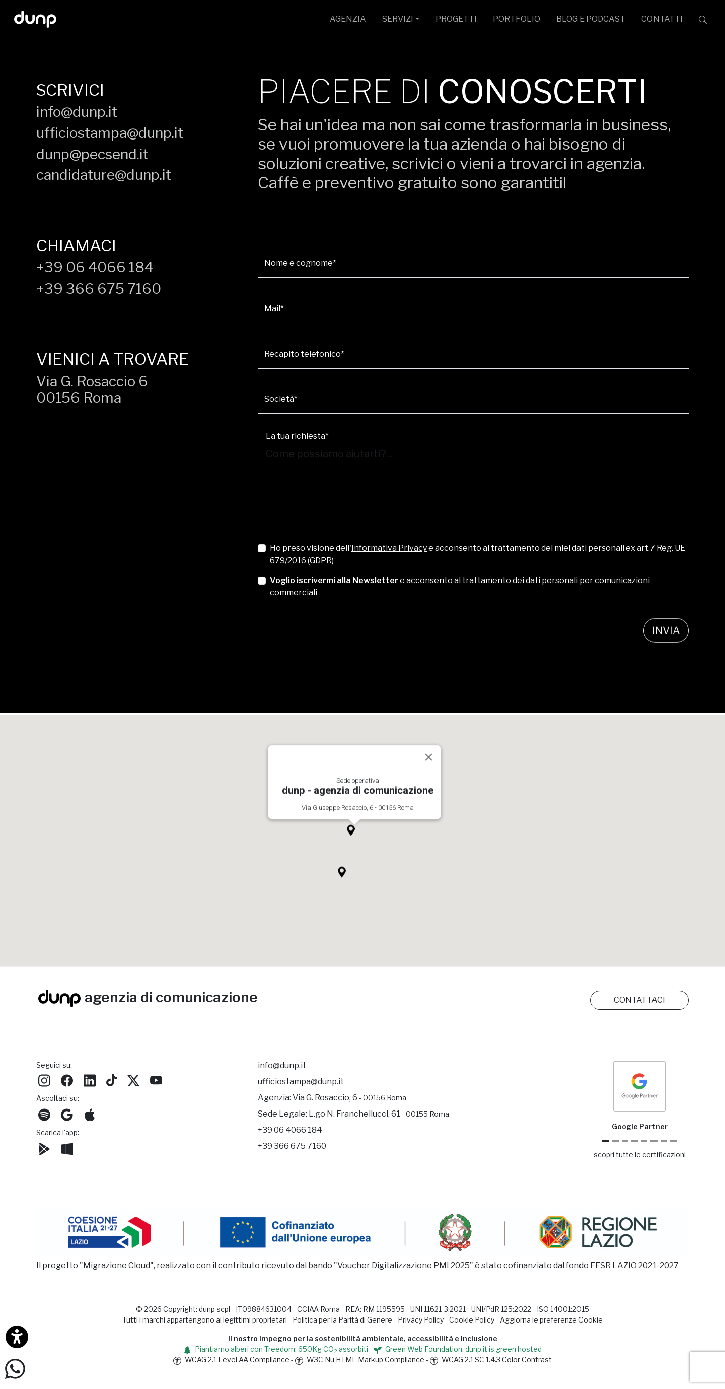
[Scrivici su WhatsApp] (15, 1368)
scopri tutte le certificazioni (640, 1154)
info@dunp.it (76, 111)
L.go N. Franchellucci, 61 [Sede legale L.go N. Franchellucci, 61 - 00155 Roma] (379, 1114)
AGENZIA (348, 19)
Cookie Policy (471, 1319)
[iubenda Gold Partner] (664, 1141)
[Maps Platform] (653, 1141)
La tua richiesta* (297, 436)
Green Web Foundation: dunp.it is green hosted (458, 1349)
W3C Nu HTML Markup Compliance (359, 1359)
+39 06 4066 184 (95, 267)
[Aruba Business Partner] (673, 1141)
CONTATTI (662, 19)
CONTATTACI (639, 1000)
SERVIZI (397, 19)
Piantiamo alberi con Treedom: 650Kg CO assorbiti (275, 1349)
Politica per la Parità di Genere (342, 1319)
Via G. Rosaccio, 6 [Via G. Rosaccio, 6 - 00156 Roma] (349, 1097)
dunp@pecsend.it (92, 154)
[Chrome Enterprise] (644, 1141)
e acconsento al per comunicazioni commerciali (460, 586)
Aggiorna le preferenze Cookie (551, 1319)
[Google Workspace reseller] (625, 1141)
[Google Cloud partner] (615, 1141)
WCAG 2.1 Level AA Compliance (231, 1359)
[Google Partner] (605, 1141)
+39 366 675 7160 (98, 288)
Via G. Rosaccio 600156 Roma (92, 390)
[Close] (429, 767)
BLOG (590, 19)
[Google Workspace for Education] (634, 1141)
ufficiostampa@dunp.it (109, 133)
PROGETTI (456, 19)
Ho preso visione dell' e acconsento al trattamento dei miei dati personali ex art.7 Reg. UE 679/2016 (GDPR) (477, 554)
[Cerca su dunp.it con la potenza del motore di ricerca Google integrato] (703, 19)
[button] (354, 843)
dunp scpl (214, 1309)
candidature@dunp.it (103, 174)
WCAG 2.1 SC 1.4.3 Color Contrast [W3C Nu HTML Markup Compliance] (491, 1359)
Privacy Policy (421, 1319)
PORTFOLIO (516, 19)
